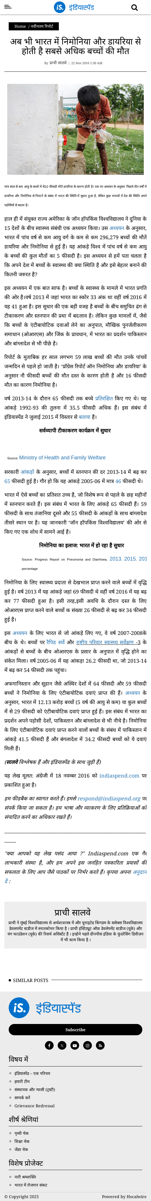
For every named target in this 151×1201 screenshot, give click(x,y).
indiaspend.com (119, 775)
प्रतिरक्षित (104, 398)
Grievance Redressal (34, 1105)
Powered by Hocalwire (124, 1196)
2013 (115, 559)
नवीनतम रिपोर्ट (42, 26)
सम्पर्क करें (22, 1097)
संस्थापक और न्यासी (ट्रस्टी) (34, 1089)
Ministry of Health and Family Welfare (62, 457)
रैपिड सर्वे (55, 642)
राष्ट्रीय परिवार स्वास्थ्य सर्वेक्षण (105, 642)
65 (7, 481)
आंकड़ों (27, 471)
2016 (144, 559)
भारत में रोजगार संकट (30, 1185)
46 (118, 481)
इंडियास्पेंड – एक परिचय (32, 1073)
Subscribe (75, 1029)
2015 (130, 559)
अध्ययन (116, 227)
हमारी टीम (22, 1081)
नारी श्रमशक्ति (25, 1177)
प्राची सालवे (72, 912)
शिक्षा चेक (22, 1141)
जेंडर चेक (21, 1149)
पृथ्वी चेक (21, 1133)
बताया (84, 416)
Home (20, 26)
